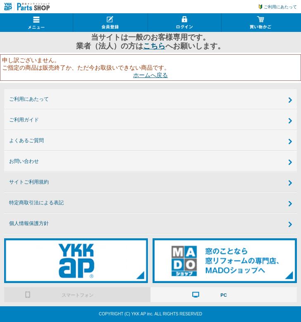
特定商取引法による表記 (36, 203)
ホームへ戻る (150, 75)
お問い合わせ (24, 161)
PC (223, 295)
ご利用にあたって (280, 7)
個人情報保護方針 (29, 223)
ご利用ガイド (24, 120)
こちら (154, 46)
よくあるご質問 (26, 140)
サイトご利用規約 (29, 182)
